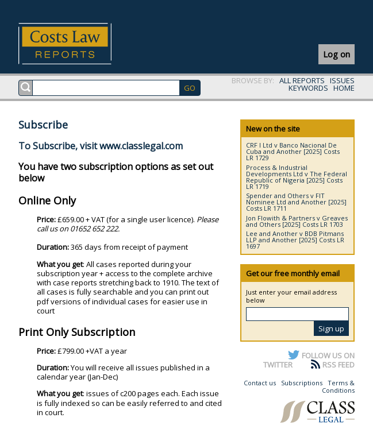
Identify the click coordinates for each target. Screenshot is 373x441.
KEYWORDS (308, 88)
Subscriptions (301, 382)
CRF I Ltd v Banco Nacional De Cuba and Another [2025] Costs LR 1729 (293, 151)
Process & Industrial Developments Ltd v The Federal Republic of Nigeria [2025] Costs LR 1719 (296, 177)
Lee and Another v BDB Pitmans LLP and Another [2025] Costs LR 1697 (295, 239)
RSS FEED (338, 364)
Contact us (260, 382)
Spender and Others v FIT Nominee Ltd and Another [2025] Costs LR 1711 (296, 201)
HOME (344, 88)
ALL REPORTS (302, 80)
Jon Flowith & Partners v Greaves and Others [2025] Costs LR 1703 (297, 221)
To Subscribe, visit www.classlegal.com (100, 146)
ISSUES (342, 80)
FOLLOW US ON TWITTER (309, 360)
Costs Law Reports (78, 43)
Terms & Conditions (338, 386)
